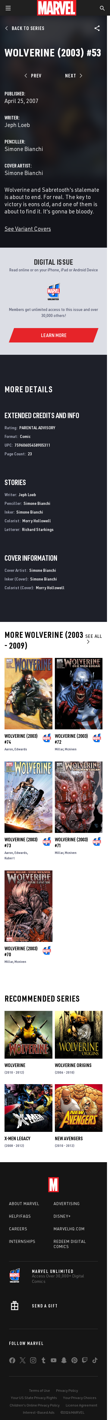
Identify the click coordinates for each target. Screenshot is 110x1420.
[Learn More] (53, 335)
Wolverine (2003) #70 (21, 951)
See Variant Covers (28, 228)
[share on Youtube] (54, 1361)
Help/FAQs (20, 1216)
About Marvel (24, 1203)
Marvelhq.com (69, 1228)
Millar (59, 749)
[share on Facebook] (12, 1362)
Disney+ (62, 1216)
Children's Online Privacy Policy (35, 1405)
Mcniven (71, 749)
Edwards (20, 749)
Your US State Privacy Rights (34, 1397)
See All (93, 638)
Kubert (10, 858)
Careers (18, 1228)
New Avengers (69, 1138)
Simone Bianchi (24, 148)
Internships (22, 1241)
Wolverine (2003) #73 (21, 843)
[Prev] (34, 75)
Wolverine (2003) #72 (71, 739)
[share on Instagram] (33, 1361)
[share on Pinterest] (74, 1361)
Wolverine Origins (73, 1065)
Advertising (67, 1203)
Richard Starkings (38, 529)
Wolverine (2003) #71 (71, 843)
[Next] (73, 75)
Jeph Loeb (17, 124)
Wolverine (15, 1065)
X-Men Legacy (17, 1138)
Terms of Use (39, 1390)
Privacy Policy (67, 1390)
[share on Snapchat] (64, 1361)
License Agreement (81, 1405)
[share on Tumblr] (43, 1361)
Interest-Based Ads (39, 1412)
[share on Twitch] (85, 1361)
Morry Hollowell (36, 520)
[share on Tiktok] (95, 1361)
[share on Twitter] (23, 1361)
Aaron (9, 749)
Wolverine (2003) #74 (21, 739)
